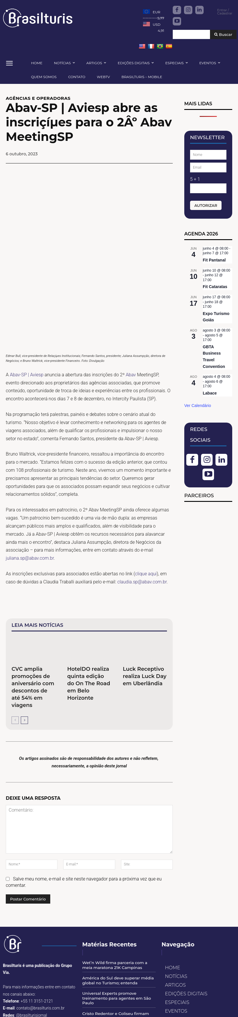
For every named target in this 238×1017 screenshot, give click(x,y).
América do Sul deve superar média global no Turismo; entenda (116, 906)
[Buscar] (223, 34)
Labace (210, 393)
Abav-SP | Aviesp (26, 301)
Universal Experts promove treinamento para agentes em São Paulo (114, 923)
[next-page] (24, 647)
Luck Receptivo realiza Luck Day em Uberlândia (144, 603)
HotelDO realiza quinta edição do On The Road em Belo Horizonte (88, 610)
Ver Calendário (197, 405)
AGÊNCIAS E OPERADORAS (38, 98)
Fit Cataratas (215, 286)
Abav (131, 301)
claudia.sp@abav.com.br (142, 508)
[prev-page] (15, 647)
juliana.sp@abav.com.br (30, 485)
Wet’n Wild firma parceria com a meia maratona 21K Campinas (118, 891)
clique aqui (146, 501)
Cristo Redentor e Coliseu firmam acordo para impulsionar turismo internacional (113, 942)
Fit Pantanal (214, 260)
